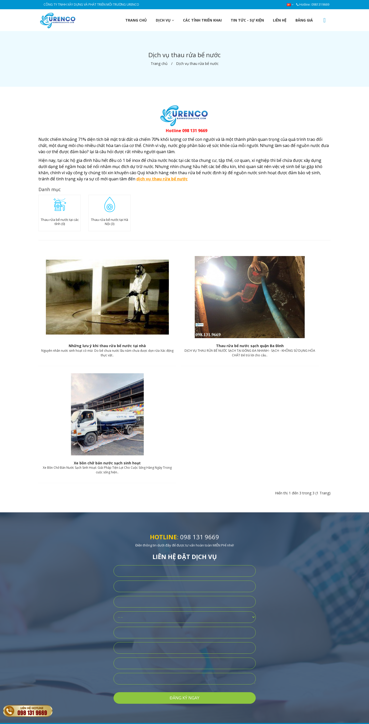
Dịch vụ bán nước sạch (190, 615)
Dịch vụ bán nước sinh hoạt (194, 623)
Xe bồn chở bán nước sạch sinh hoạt (283, 322)
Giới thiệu (121, 615)
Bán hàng (121, 623)
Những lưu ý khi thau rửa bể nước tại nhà (85, 322)
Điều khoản (122, 640)
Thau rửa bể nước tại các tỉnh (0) (60, 222)
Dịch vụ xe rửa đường (190, 632)
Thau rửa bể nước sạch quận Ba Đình (184, 322)
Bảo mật (120, 632)
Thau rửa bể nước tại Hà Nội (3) (109, 222)
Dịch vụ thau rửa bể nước (192, 640)
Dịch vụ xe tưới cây (187, 648)
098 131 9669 (199, 397)
